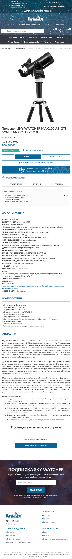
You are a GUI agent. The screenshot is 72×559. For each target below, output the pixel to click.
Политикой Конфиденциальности (47, 495)
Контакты (60, 25)
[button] (18, 7)
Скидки (46, 535)
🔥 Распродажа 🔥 (16, 37)
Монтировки (46, 37)
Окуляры (59, 37)
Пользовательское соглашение (18, 542)
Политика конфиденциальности (55, 539)
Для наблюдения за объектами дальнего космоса (22, 286)
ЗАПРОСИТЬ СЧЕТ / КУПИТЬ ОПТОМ (36, 163)
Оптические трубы (31, 42)
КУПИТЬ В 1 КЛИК (56, 157)
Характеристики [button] (15, 184)
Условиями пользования (31, 497)
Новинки (48, 25)
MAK (11, 281)
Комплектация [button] (57, 184)
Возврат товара (49, 522)
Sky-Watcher (23, 3)
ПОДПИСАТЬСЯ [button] (36, 490)
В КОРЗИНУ (28, 157)
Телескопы (32, 37)
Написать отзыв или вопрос (36, 445)
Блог (45, 532)
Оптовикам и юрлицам (29, 25)
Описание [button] (37, 184)
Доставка (46, 515)
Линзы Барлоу (14, 42)
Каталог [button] (10, 25)
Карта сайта (11, 535)
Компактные (21, 291)
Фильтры (47, 42)
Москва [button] (18, 191)
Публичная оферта (14, 539)
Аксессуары (59, 42)
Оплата (46, 519)
